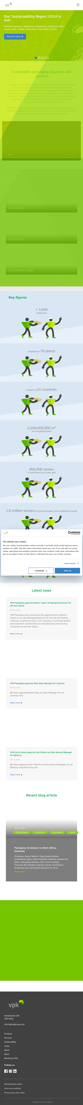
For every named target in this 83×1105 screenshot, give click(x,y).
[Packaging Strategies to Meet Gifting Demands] (41, 820)
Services (8, 1038)
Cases (6, 1046)
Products (8, 1034)
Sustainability (10, 1042)
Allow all (67, 571)
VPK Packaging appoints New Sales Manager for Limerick (37, 683)
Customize (41, 571)
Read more (16, 634)
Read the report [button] (14, 37)
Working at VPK (11, 1058)
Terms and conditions (12, 1088)
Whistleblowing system (13, 1084)
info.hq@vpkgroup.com (14, 1025)
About (7, 1050)
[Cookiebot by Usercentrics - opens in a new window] (69, 533)
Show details (70, 563)
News (6, 1054)
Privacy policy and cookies (14, 1093)
